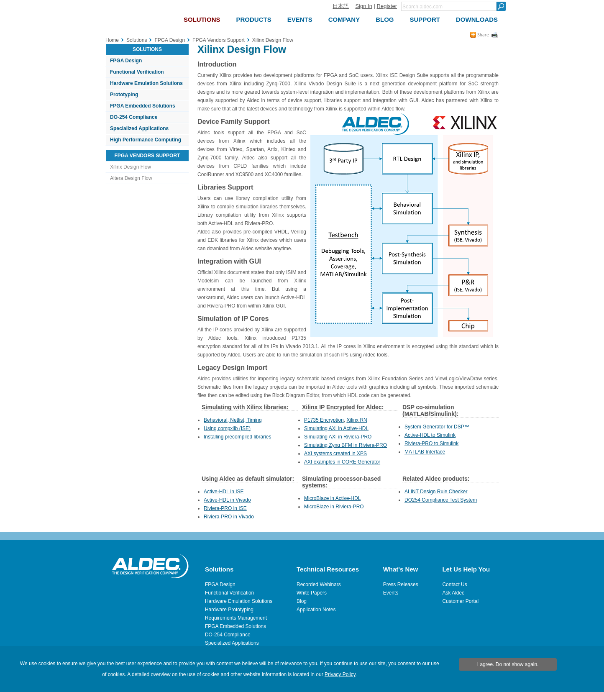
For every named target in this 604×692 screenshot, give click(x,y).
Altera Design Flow (131, 178)
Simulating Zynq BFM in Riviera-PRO (345, 445)
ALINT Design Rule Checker (436, 492)
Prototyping (124, 94)
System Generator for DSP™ (436, 427)
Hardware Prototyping (229, 610)
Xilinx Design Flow (130, 167)
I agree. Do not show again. (508, 664)
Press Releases (400, 584)
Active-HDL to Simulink (430, 435)
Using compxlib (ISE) (227, 428)
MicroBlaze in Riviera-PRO (334, 507)
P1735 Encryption (324, 420)
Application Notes (316, 610)
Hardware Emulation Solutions (146, 83)
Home (112, 40)
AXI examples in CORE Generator (342, 462)
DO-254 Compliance (133, 117)
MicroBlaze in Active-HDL (332, 498)
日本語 (341, 6)
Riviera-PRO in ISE (225, 508)
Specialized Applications (139, 128)
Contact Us (454, 584)
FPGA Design (126, 61)
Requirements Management (236, 618)
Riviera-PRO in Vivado (229, 517)
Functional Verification (137, 72)
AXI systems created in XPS (335, 453)
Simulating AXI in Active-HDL (336, 428)
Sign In (363, 6)
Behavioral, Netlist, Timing (233, 420)
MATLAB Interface (424, 452)
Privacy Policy (340, 674)
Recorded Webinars (319, 584)
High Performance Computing (145, 140)
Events (391, 593)
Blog (302, 601)
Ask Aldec (453, 593)
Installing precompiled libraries (237, 437)
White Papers (312, 593)
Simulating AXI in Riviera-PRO (337, 437)
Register (387, 6)
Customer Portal (460, 601)
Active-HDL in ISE (224, 492)
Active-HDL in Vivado (227, 500)
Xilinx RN (356, 420)
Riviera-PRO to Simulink (431, 443)
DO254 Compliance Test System (440, 500)
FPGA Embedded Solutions (142, 106)
